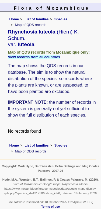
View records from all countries (34, 57)
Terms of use (50, 206)
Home (14, 19)
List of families (37, 19)
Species (60, 19)
